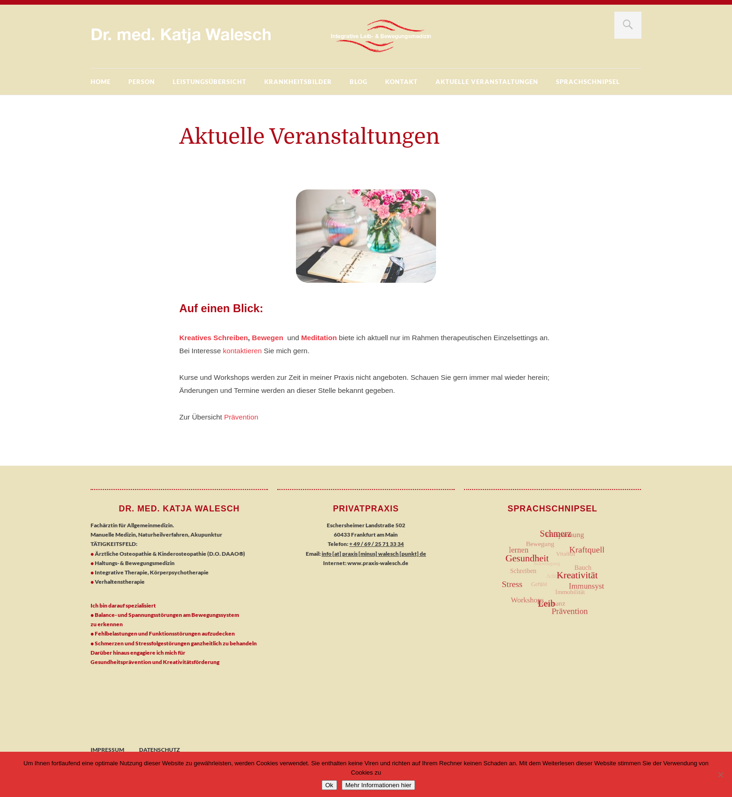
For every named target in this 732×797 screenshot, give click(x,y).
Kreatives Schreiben (213, 338)
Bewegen (267, 338)
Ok (329, 785)
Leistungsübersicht (209, 81)
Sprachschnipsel (588, 81)
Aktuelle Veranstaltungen (487, 81)
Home (101, 81)
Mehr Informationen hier (378, 785)
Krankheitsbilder (298, 81)
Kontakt (401, 81)
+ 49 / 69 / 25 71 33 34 (376, 543)
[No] (720, 774)
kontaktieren (242, 351)
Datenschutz (159, 749)
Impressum (107, 749)
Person (141, 81)
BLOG (358, 81)
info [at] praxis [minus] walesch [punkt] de (374, 553)
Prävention (241, 417)
